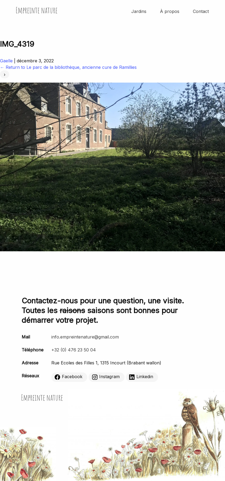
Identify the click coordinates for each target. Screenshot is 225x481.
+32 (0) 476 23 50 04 (73, 350)
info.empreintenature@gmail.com (85, 337)
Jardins (138, 11)
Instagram (106, 377)
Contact (201, 11)
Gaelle (6, 60)
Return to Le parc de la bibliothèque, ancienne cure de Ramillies (68, 67)
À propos (169, 11)
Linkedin (141, 377)
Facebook (68, 377)
